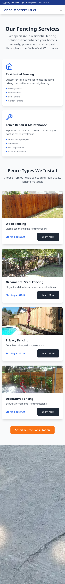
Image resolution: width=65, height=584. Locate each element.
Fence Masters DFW (19, 10)
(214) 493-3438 (12, 2)
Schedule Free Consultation (32, 430)
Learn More (48, 236)
